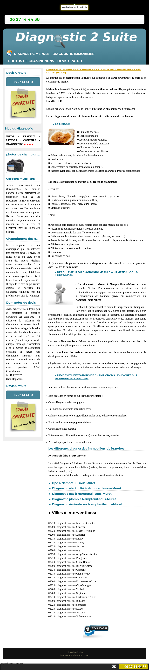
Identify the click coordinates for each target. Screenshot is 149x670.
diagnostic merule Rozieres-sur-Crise (76, 581)
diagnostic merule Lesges (70, 608)
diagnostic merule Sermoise (71, 604)
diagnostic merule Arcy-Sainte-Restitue (77, 554)
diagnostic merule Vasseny (71, 612)
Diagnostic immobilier (74, 54)
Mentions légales (75, 652)
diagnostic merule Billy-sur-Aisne (74, 565)
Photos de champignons (31, 61)
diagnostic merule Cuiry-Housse (74, 562)
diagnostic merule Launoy (70, 542)
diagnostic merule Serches (70, 546)
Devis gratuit (69, 61)
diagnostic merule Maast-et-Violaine (76, 530)
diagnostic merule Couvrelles (72, 577)
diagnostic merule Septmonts (72, 593)
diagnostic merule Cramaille (71, 569)
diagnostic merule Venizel (70, 589)
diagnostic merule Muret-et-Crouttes (76, 523)
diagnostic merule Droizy (70, 538)
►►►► (29, 144)
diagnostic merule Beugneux (72, 558)
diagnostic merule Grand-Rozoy (73, 573)
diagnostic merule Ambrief (71, 534)
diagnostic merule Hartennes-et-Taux (76, 597)
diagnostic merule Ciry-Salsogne (74, 585)
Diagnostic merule (31, 54)
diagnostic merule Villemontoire (74, 616)
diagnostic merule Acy (68, 550)
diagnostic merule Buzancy (71, 600)
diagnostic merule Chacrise (71, 527)
